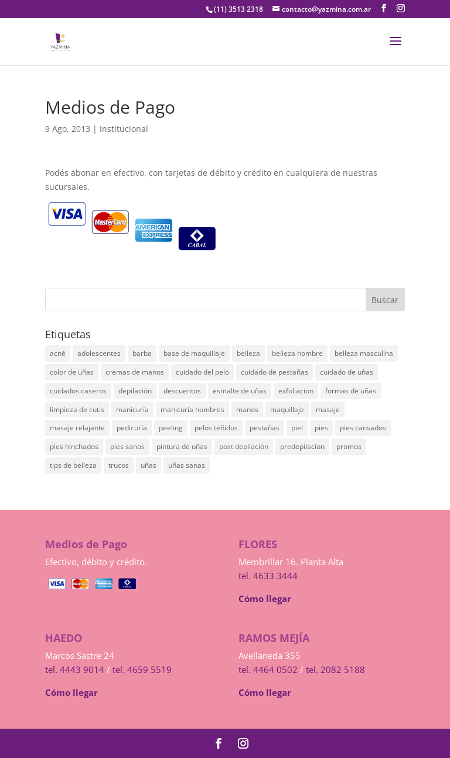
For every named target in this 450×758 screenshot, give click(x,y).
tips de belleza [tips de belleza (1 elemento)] (73, 465)
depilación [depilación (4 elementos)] (135, 391)
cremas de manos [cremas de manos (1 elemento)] (134, 372)
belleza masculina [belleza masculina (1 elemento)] (364, 353)
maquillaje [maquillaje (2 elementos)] (287, 409)
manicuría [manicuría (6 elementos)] (132, 409)
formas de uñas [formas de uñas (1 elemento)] (350, 391)
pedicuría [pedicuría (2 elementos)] (132, 428)
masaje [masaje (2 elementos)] (328, 409)
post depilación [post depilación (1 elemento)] (243, 446)
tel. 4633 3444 (268, 576)
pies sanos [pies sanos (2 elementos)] (127, 446)
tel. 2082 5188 (335, 669)
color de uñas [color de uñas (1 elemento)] (72, 372)
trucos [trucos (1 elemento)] (118, 465)
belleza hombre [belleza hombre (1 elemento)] (297, 353)
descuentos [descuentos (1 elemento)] (182, 391)
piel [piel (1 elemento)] (297, 428)
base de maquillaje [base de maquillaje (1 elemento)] (194, 353)
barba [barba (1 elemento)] (142, 353)
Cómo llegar (264, 598)
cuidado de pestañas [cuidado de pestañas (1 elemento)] (274, 372)
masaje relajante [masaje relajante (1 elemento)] (77, 428)
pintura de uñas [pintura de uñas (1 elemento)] (181, 446)
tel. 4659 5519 (142, 669)
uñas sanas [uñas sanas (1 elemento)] (186, 465)
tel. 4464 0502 (268, 669)
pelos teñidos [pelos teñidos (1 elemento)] (216, 428)
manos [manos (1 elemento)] (247, 409)
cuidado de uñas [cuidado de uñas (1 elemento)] (346, 372)
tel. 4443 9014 (74, 669)
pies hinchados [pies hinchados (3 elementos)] (74, 446)
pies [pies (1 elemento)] (321, 428)
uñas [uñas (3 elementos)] (148, 465)
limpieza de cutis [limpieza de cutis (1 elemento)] (77, 409)
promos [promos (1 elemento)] (349, 446)
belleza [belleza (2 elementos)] (248, 353)
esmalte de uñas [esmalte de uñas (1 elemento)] (240, 391)
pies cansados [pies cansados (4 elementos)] (363, 428)
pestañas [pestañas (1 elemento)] (264, 428)
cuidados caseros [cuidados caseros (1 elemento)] (78, 391)
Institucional (124, 128)
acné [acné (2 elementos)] (58, 353)
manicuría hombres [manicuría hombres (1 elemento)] (192, 409)
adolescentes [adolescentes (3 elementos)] (99, 353)
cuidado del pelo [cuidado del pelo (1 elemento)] (202, 372)
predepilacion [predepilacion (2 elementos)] (302, 446)
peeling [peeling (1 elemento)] (171, 428)
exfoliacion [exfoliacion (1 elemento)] (295, 391)
